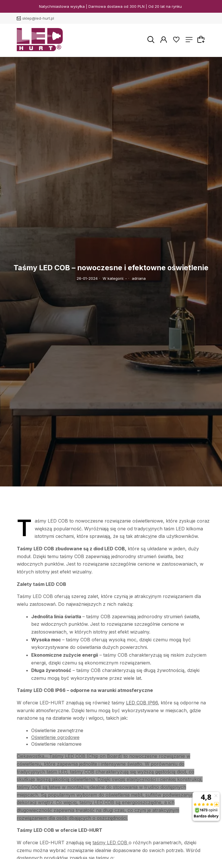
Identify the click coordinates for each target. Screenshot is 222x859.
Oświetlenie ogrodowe (55, 737)
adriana (139, 278)
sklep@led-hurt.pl (38, 18)
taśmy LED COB (109, 842)
